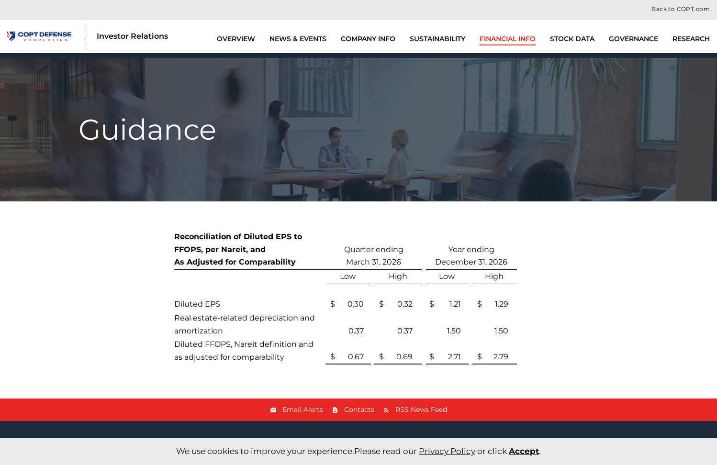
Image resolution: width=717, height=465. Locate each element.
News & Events (297, 38)
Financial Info (508, 38)
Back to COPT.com (680, 9)
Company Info (368, 38)
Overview (236, 38)
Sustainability (437, 38)
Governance (633, 38)
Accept (524, 451)
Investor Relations (132, 36)
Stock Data (572, 38)
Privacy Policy (447, 451)
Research (691, 38)
